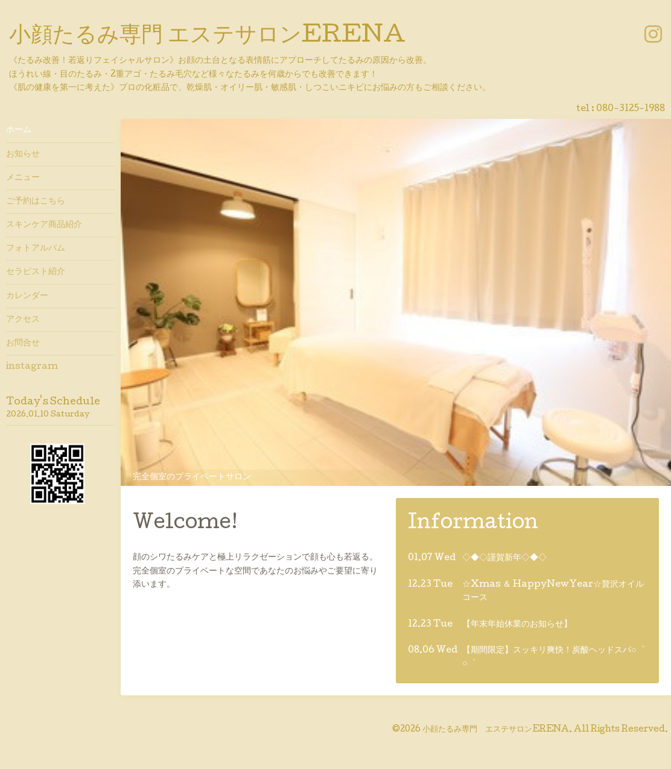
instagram (32, 367)
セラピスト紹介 (35, 272)
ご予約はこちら (35, 201)
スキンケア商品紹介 (44, 225)
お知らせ (23, 154)
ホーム (18, 130)
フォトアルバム (35, 249)
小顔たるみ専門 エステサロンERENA (207, 37)
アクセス (23, 320)
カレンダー (27, 296)
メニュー (23, 178)
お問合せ (23, 343)
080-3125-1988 (630, 109)
